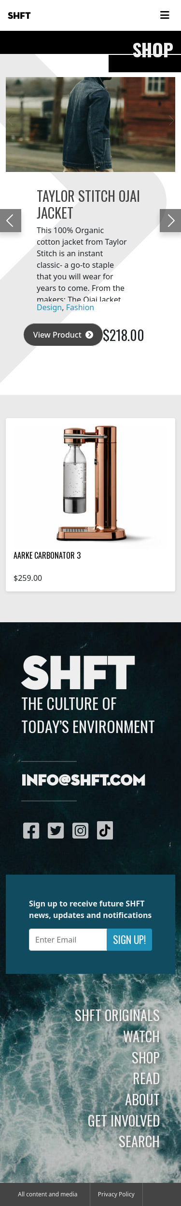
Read (146, 1078)
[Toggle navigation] (164, 15)
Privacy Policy (116, 1194)
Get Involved (124, 1120)
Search (139, 1141)
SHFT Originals (117, 1015)
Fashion (80, 307)
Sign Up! (129, 939)
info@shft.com (83, 781)
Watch (141, 1036)
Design (49, 307)
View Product (63, 334)
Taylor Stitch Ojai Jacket (88, 203)
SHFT (19, 16)
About (142, 1099)
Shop (146, 1057)
